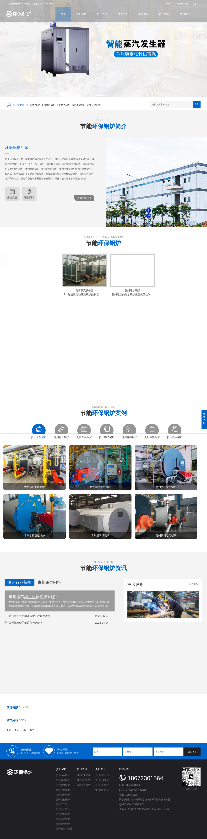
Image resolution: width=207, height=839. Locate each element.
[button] (101, 95)
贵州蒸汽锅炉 (48, 105)
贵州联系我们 (183, 3)
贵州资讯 (102, 13)
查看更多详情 (29, 198)
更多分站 (197, 3)
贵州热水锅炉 (33, 105)
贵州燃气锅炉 (63, 105)
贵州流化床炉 (63, 799)
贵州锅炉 (81, 13)
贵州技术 (164, 13)
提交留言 (192, 751)
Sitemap (169, 3)
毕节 (32, 730)
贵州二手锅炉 (63, 819)
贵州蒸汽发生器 (64, 828)
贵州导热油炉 (63, 814)
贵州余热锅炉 (94, 105)
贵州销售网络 (102, 789)
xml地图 (158, 809)
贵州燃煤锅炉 (63, 823)
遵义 (16, 730)
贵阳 (8, 730)
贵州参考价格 (83, 785)
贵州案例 (143, 13)
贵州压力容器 (63, 804)
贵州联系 (185, 13)
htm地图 (167, 809)
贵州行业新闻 (83, 775)
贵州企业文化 (102, 780)
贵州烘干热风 (63, 809)
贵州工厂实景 (102, 785)
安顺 (24, 730)
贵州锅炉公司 (102, 775)
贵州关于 (123, 13)
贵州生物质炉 (78, 105)
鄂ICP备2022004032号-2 (140, 809)
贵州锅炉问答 (83, 780)
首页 (63, 13)
